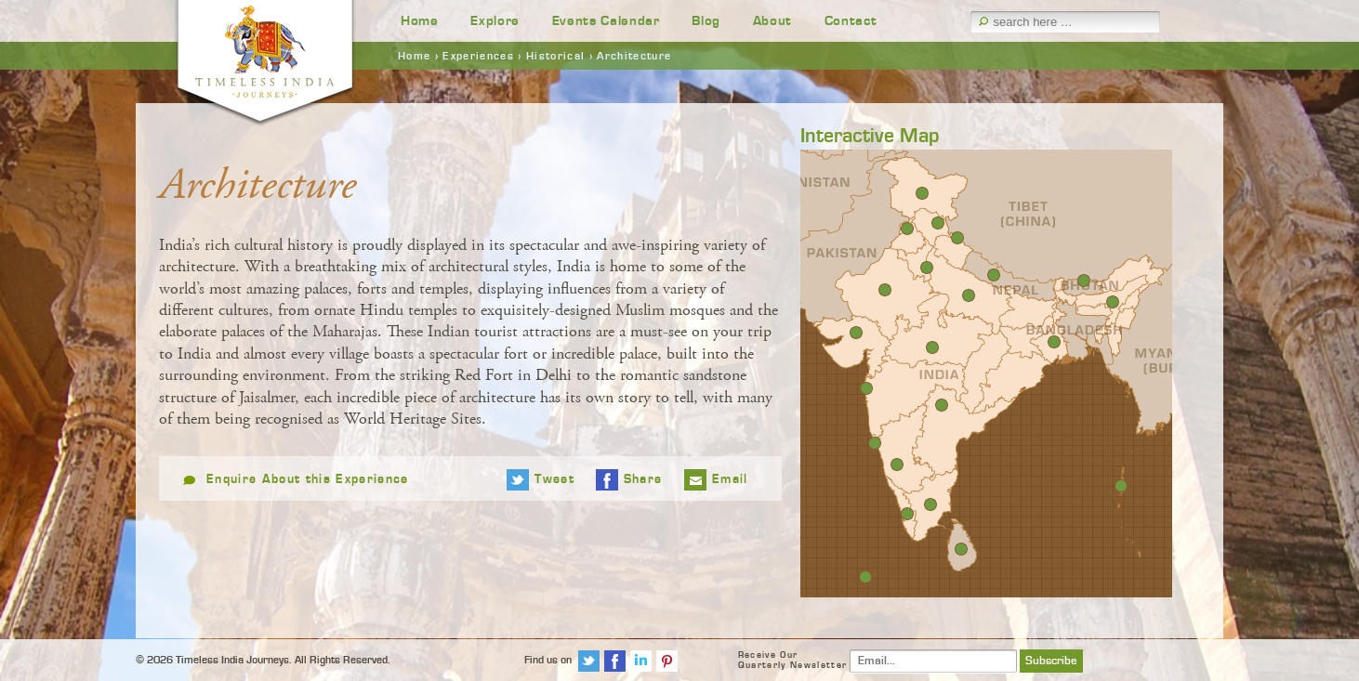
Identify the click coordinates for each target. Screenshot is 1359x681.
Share (643, 479)
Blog (706, 21)
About (772, 21)
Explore (495, 21)
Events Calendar (606, 21)
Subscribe (1051, 661)
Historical (555, 55)
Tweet (554, 479)
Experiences (478, 55)
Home (420, 21)
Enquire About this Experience (307, 479)
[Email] (933, 661)
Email (730, 479)
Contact (851, 21)
